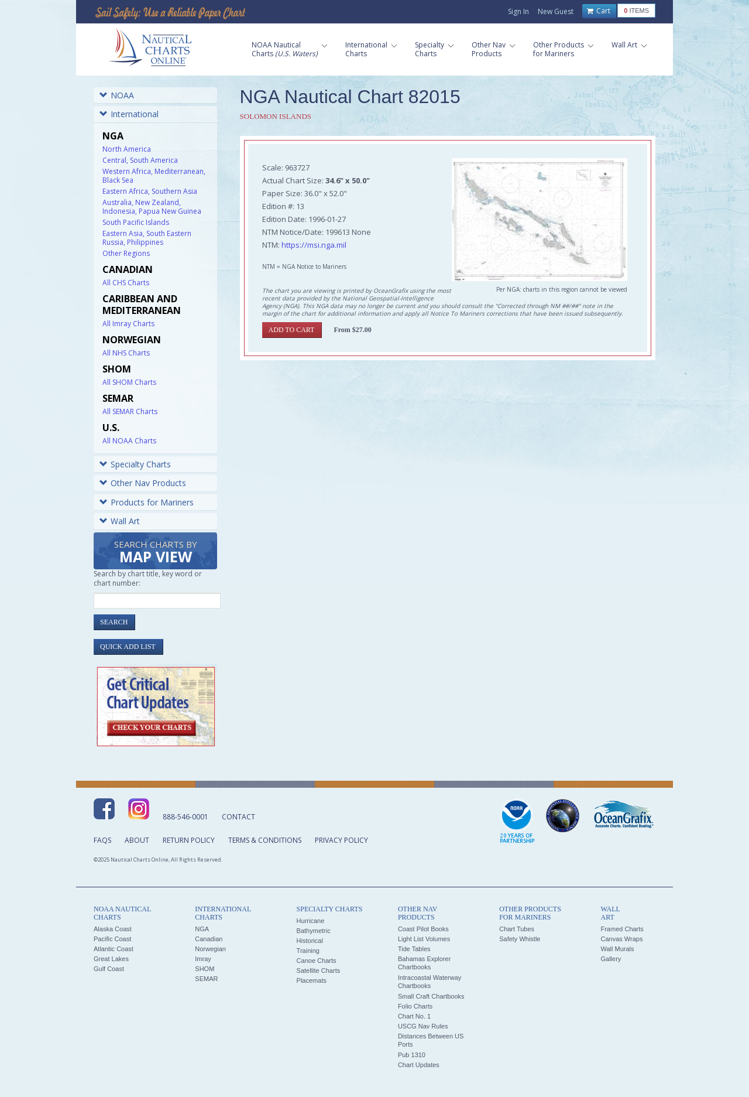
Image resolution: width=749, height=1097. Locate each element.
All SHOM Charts (129, 382)
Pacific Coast (112, 938)
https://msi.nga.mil (313, 245)
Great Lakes (111, 958)
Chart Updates (418, 1064)
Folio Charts (415, 1006)
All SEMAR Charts (129, 411)
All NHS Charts (126, 353)
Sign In (518, 11)
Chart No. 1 (414, 1016)
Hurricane (311, 920)
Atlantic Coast (113, 948)
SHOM (204, 968)
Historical (310, 940)
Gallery (610, 958)
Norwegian (210, 948)
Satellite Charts (319, 970)
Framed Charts (621, 928)
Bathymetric (314, 930)
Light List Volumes (424, 938)
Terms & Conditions (264, 840)
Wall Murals (617, 948)
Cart (598, 11)
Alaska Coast (113, 928)
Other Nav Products (142, 482)
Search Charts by (155, 552)
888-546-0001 (185, 817)
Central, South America (140, 160)
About (137, 840)
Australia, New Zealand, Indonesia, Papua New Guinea (151, 206)
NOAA (116, 95)
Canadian (208, 938)
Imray (203, 958)
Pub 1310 (411, 1054)
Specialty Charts (135, 464)
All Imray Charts (128, 324)
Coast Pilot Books (423, 928)
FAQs (102, 840)
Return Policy (189, 840)
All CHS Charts (125, 283)
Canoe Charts (316, 960)
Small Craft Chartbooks (431, 996)
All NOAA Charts (129, 441)
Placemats (312, 980)
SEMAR (206, 978)
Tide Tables (414, 948)
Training (308, 950)
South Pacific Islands (135, 222)
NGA (202, 928)
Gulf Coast (109, 968)
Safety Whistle (519, 938)
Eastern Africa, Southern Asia (149, 191)
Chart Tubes (516, 928)
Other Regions (126, 253)
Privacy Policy (341, 840)
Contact (238, 817)
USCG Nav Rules (423, 1026)
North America (126, 149)
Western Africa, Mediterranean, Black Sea (153, 175)
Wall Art (119, 521)
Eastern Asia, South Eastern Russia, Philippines (146, 237)
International (129, 113)
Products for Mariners (146, 502)
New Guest (555, 11)
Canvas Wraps (621, 938)
